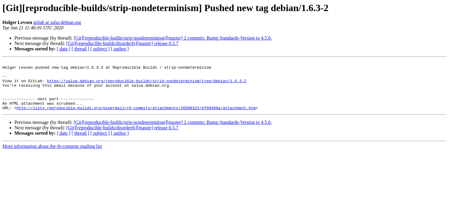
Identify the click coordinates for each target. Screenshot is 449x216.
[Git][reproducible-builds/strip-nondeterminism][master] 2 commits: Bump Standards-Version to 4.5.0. (173, 37)
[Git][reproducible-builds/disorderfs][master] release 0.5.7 (122, 43)
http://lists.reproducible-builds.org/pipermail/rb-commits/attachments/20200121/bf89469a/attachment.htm (136, 117)
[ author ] (120, 48)
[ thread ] (80, 48)
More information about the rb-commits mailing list (52, 156)
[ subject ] (100, 48)
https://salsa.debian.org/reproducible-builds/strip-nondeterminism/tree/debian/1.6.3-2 (146, 85)
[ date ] (63, 48)
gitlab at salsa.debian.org (57, 22)
